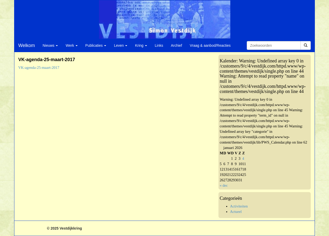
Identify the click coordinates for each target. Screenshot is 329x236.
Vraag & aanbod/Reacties (210, 45)
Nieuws (50, 45)
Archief (176, 45)
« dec (224, 185)
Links (159, 45)
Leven (120, 45)
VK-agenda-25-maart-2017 (38, 67)
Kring (141, 45)
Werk (71, 45)
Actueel (236, 212)
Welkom (26, 45)
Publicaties (95, 45)
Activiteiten (239, 206)
